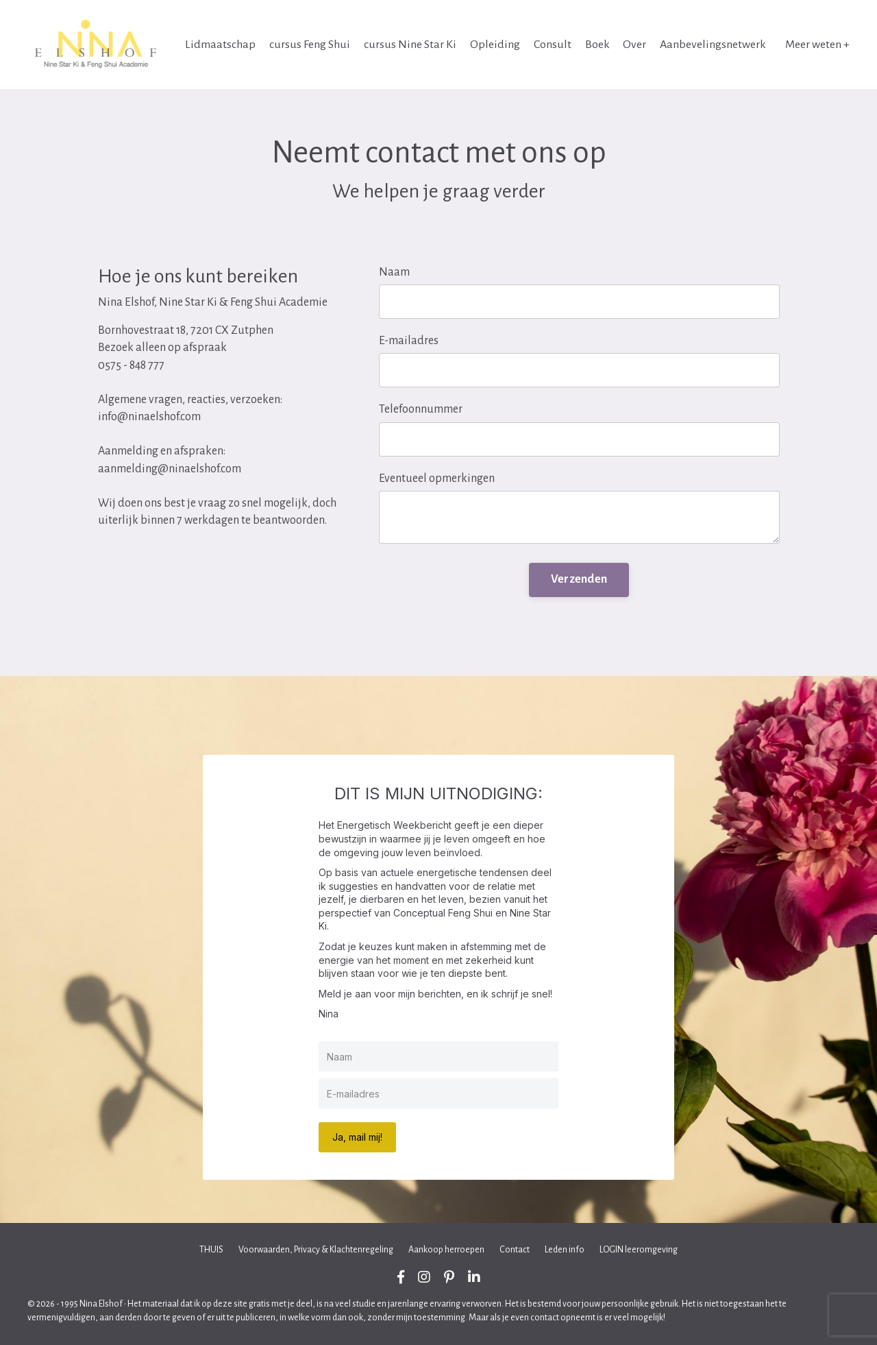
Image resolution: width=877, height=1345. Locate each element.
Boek (596, 44)
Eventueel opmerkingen (437, 478)
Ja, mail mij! (357, 1137)
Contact (514, 1250)
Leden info (564, 1250)
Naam (394, 272)
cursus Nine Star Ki (409, 44)
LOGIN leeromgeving (639, 1250)
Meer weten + (817, 44)
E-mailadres (408, 341)
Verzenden (579, 579)
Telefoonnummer (420, 409)
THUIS (211, 1250)
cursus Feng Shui (309, 44)
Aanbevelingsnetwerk (713, 44)
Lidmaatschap (219, 44)
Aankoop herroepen (446, 1250)
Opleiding (494, 44)
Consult (552, 44)
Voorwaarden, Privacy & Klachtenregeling (315, 1250)
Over (634, 44)
